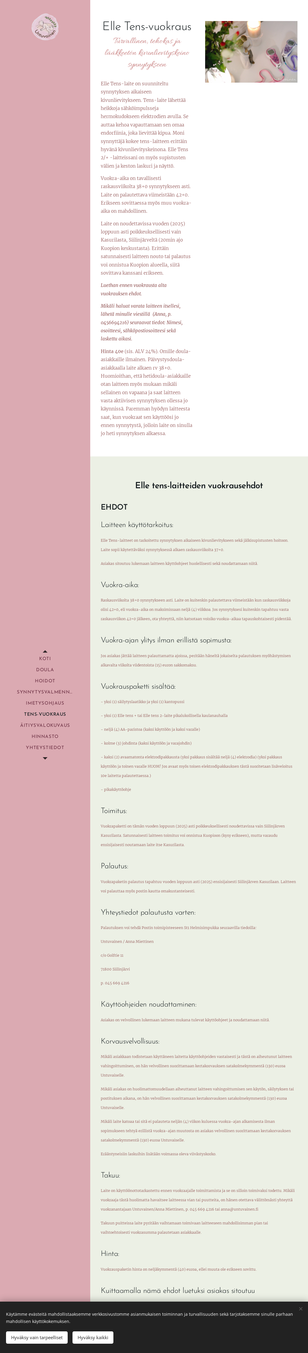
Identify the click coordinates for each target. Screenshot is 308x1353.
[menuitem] (45, 659)
